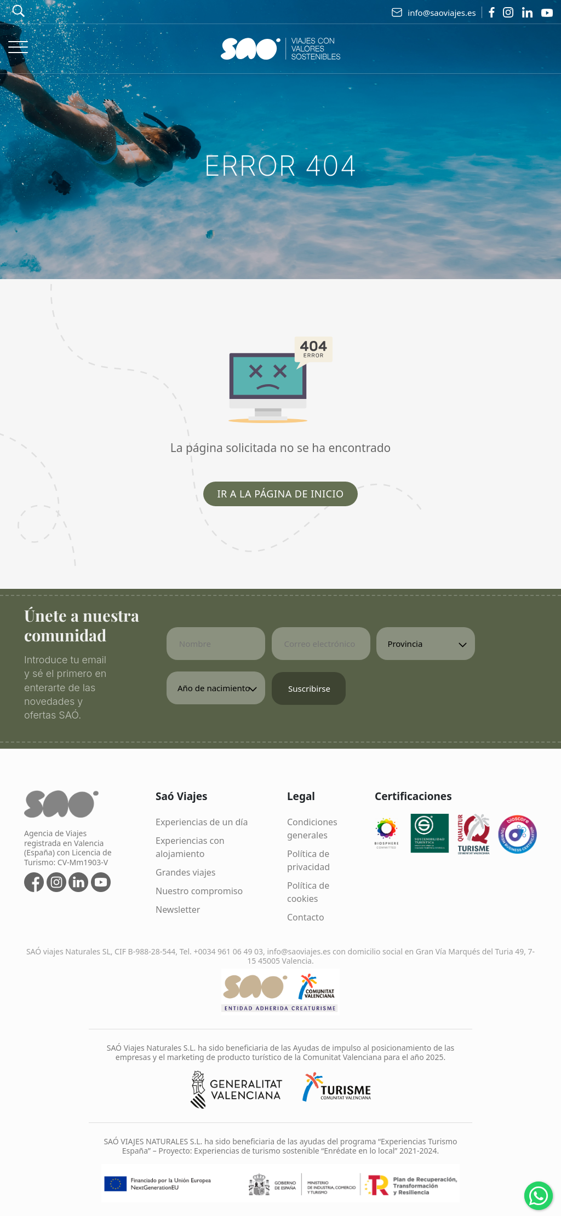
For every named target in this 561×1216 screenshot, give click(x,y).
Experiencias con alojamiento (190, 847)
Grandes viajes (186, 872)
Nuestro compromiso (199, 891)
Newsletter (178, 910)
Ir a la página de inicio (280, 493)
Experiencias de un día (202, 822)
